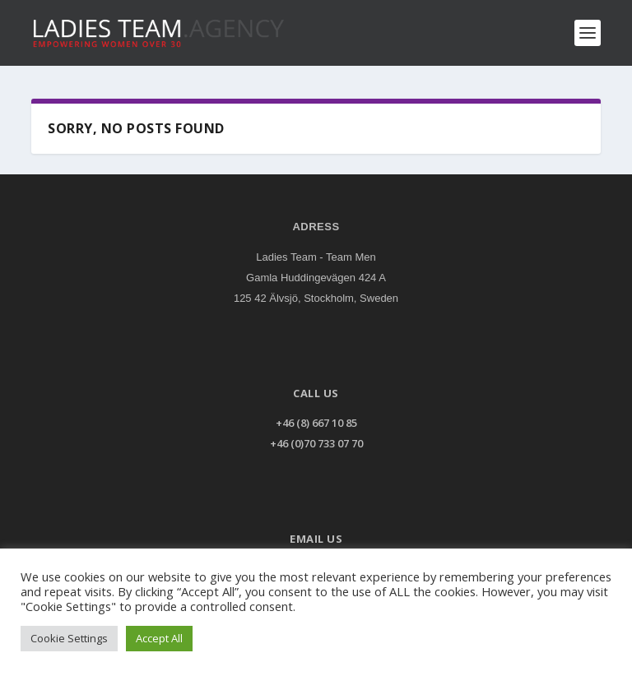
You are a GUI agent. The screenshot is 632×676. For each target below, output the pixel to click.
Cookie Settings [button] (69, 638)
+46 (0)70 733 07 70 (316, 443)
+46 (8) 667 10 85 (316, 422)
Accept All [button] (159, 638)
